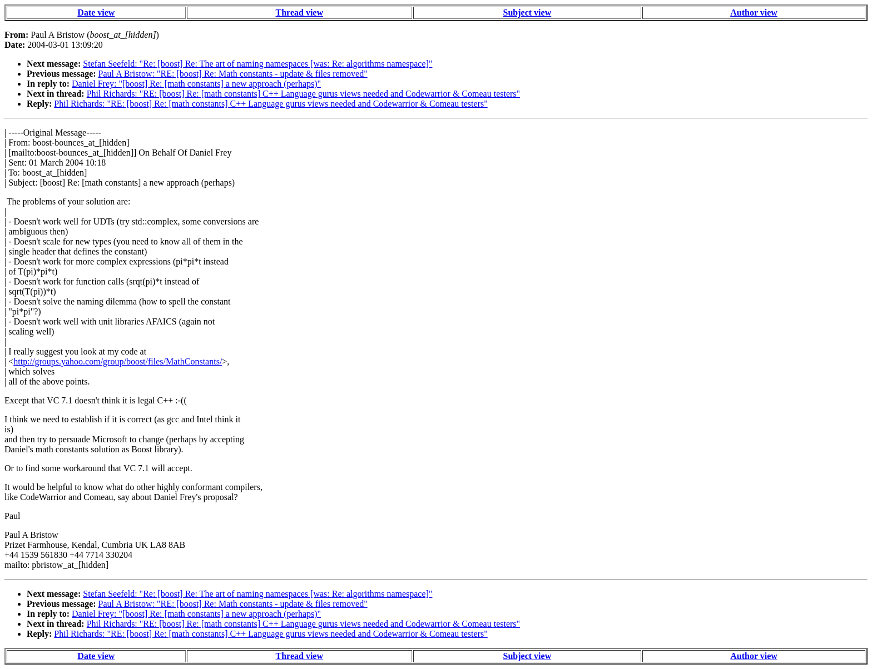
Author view (753, 12)
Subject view (527, 12)
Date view (96, 12)
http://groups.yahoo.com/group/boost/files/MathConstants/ (117, 361)
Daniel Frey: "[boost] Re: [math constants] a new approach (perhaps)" (196, 83)
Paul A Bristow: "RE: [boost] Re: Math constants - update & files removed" (233, 73)
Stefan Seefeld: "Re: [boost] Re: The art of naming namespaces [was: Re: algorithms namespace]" (257, 63)
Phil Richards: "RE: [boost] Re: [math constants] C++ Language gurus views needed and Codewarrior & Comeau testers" (303, 93)
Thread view (299, 12)
